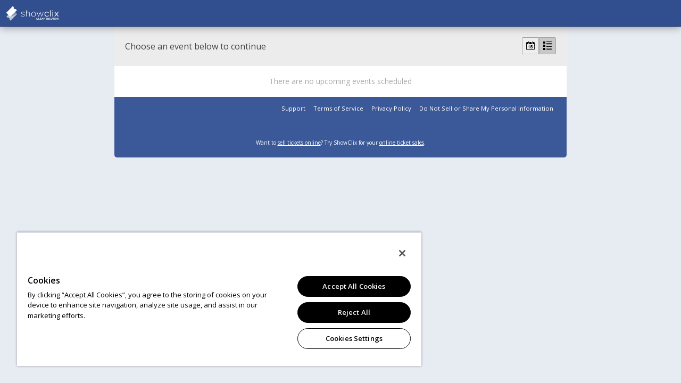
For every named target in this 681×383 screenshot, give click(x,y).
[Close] (392, 253)
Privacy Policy (391, 108)
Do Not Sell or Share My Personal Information (486, 108)
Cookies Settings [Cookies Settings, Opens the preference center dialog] (346, 338)
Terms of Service (338, 108)
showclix (58, 13)
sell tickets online (299, 142)
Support (293, 108)
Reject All (346, 312)
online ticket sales (401, 142)
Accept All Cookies (345, 286)
